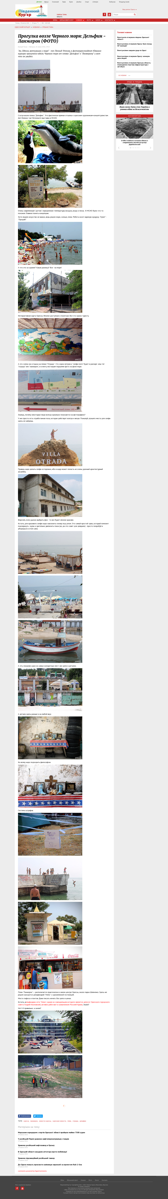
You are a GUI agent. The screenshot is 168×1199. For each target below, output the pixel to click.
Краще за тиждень (134, 82)
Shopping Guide (124, 2)
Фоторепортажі (134, 116)
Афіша (46, 2)
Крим (71, 2)
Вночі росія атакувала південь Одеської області (133, 38)
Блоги (99, 20)
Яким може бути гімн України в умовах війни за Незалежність (134, 108)
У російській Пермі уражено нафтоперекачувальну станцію (43, 1139)
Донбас (78, 2)
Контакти (110, 20)
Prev (118, 148)
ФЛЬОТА (59, 17)
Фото (90, 20)
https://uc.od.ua (31, 11)
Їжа (105, 2)
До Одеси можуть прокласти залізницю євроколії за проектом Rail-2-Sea (50, 1164)
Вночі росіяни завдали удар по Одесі (131, 50)
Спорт (87, 2)
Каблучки (112, 2)
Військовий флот (67, 20)
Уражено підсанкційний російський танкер (36, 1158)
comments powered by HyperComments (32, 1171)
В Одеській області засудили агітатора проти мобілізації (42, 1151)
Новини (80, 20)
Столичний (55, 2)
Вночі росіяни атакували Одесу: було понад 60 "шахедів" (134, 45)
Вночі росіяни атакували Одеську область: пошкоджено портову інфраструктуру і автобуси (134, 65)
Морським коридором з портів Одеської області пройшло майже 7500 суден (51, 1132)
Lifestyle (95, 2)
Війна (55, 20)
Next (150, 148)
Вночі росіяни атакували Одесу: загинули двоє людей (133, 57)
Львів (64, 2)
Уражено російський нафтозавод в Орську (36, 1145)
